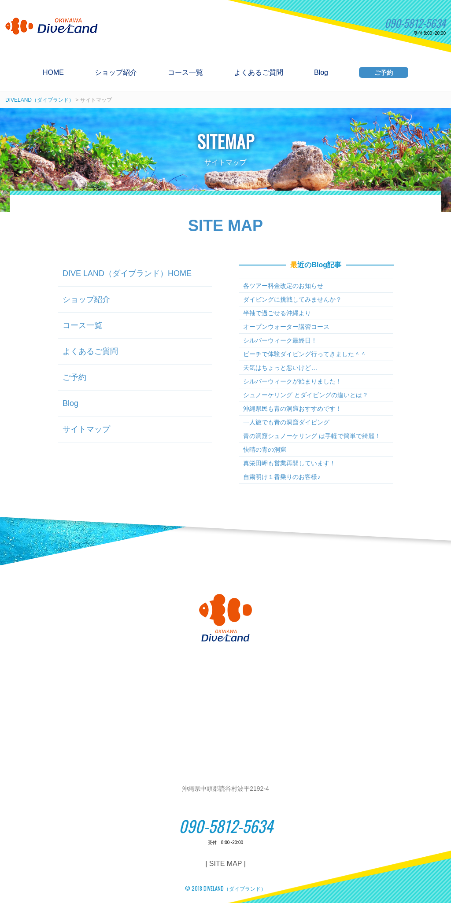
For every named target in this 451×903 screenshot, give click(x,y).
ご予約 (383, 72)
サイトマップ (86, 429)
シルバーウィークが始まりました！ (292, 381)
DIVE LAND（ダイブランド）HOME (127, 273)
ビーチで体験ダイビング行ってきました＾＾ (304, 354)
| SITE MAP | (225, 863)
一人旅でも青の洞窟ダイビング (286, 422)
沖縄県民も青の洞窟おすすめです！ (292, 408)
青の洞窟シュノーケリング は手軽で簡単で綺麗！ (312, 435)
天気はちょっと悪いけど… (280, 367)
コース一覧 (185, 72)
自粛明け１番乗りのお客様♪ (281, 476)
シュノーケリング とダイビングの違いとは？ (305, 394)
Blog (321, 72)
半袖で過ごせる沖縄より (277, 313)
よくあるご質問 (258, 72)
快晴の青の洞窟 (264, 449)
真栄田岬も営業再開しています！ (289, 463)
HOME (53, 72)
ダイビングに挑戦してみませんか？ (292, 299)
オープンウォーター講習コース (286, 326)
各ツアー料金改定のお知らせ (283, 285)
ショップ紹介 (116, 72)
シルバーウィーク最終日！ (280, 340)
